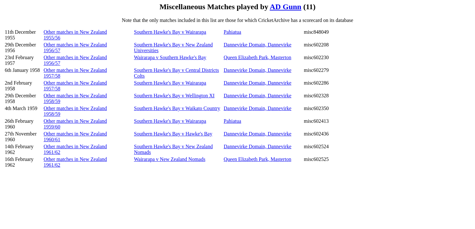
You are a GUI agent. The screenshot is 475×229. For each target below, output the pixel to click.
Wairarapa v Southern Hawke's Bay (170, 57)
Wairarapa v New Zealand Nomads (169, 159)
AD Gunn (285, 7)
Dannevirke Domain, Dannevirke (257, 44)
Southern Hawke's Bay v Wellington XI (174, 95)
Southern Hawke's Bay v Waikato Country (177, 108)
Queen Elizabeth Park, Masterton (257, 57)
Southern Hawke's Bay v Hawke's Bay (173, 133)
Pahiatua (232, 32)
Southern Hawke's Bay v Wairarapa (170, 32)
